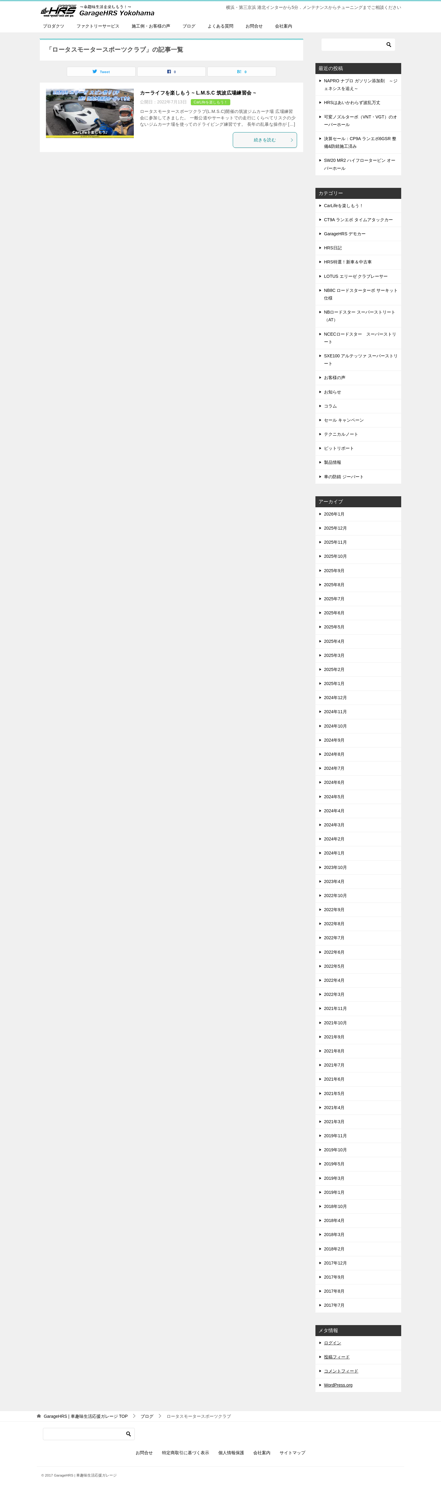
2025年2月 (334, 669)
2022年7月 (334, 937)
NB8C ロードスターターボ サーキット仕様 (361, 294)
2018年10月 (335, 1206)
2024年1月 (334, 853)
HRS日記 (333, 247)
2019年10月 (335, 1149)
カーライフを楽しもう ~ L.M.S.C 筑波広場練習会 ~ (198, 92)
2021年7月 (334, 1065)
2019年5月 (334, 1163)
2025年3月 (334, 655)
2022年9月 (334, 909)
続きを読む (274, 139)
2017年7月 (334, 1305)
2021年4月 (334, 1107)
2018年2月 (334, 1248)
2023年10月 (335, 867)
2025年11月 (335, 542)
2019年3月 (334, 1178)
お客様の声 (334, 377)
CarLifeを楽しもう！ (211, 102)
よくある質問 (220, 26)
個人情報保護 (231, 1452)
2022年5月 (334, 966)
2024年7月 (334, 768)
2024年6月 (334, 782)
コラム (330, 406)
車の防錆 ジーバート (344, 476)
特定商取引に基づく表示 (185, 1452)
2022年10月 (335, 895)
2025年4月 (334, 641)
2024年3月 (334, 824)
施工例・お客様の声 (151, 26)
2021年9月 (334, 1036)
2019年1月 (334, 1192)
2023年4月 (334, 881)
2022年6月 (334, 952)
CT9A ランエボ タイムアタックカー (358, 219)
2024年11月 (335, 711)
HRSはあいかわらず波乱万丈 (352, 102)
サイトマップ (292, 1452)
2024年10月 (335, 726)
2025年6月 (334, 612)
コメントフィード (341, 1371)
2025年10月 (335, 556)
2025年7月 (334, 598)
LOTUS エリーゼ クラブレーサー (356, 276)
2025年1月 (334, 683)
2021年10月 (335, 1022)
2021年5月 (334, 1093)
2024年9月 (334, 740)
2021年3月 (334, 1121)
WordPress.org (338, 1385)
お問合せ (254, 26)
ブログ (189, 26)
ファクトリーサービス (98, 26)
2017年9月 (334, 1277)
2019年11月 (335, 1135)
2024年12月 (335, 697)
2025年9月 (334, 570)
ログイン (332, 1342)
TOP (86, 1416)
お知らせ (332, 391)
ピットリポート (339, 448)
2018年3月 (334, 1234)
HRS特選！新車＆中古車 (348, 261)
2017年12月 (335, 1263)
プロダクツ (53, 26)
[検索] (358, 45)
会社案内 (283, 26)
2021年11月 (335, 1008)
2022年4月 (334, 980)
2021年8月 (334, 1051)
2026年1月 (334, 514)
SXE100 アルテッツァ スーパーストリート (361, 359)
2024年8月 (334, 754)
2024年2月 (334, 838)
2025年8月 (334, 584)
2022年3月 (334, 994)
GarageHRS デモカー (345, 233)
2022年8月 (334, 923)
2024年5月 (334, 796)
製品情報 (332, 462)
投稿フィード (337, 1356)
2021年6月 (334, 1079)
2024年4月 (334, 810)
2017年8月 (334, 1291)
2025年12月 (335, 528)
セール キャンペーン (344, 420)
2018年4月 (334, 1220)
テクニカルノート (341, 434)
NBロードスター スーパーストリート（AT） (359, 316)
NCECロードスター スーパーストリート (360, 338)
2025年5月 (334, 626)
